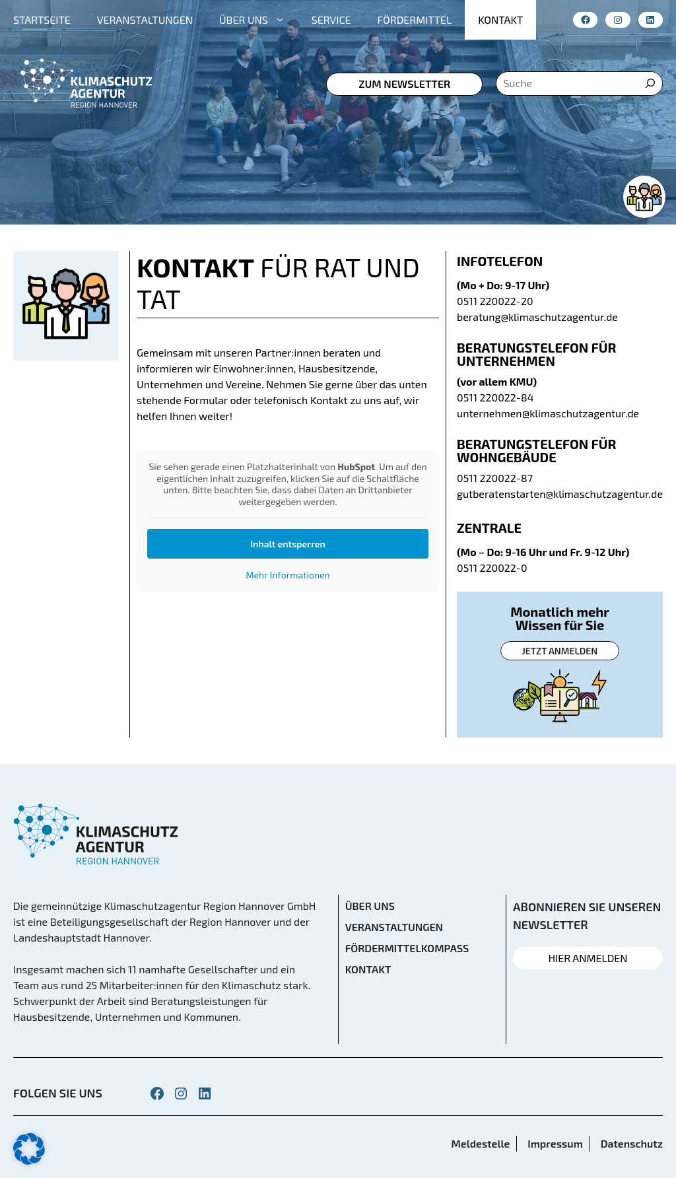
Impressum (554, 1143)
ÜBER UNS (258, 20)
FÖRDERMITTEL (415, 19)
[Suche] (650, 84)
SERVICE (331, 19)
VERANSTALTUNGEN (145, 19)
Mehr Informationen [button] (287, 574)
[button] (29, 1149)
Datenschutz (632, 1143)
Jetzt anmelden (559, 650)
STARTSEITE (42, 19)
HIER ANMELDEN (587, 958)
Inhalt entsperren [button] (287, 543)
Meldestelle (480, 1143)
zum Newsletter (404, 83)
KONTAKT (500, 19)
